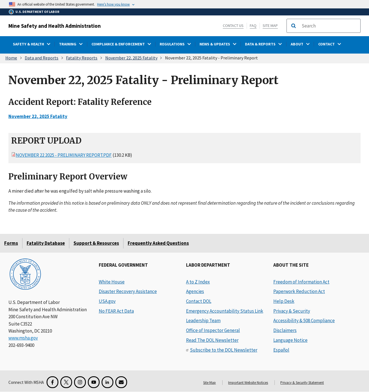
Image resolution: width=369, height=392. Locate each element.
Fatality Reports (81, 58)
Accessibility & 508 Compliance (304, 320)
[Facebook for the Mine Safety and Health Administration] (52, 382)
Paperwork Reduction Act (299, 291)
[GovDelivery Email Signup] (121, 382)
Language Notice (290, 340)
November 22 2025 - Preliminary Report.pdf (64, 155)
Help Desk (283, 301)
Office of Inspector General (213, 330)
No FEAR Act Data (116, 311)
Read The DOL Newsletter (212, 340)
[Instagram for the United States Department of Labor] (80, 382)
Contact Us (233, 25)
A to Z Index (198, 282)
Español (281, 350)
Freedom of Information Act (301, 282)
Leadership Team (203, 320)
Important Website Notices (248, 382)
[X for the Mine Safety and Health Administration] (66, 382)
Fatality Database (46, 243)
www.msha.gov (23, 338)
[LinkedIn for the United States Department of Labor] (107, 382)
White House (112, 282)
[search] (329, 25)
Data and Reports (41, 58)
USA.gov (107, 301)
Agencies (195, 291)
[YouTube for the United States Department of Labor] (94, 382)
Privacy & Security (291, 311)
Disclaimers (285, 330)
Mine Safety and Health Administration (54, 25)
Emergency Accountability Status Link (224, 311)
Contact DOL (198, 301)
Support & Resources (96, 243)
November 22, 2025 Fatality (131, 58)
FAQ (253, 25)
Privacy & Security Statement (302, 382)
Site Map (270, 25)
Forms (11, 243)
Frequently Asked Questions (158, 243)
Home (11, 58)
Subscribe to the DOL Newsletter (223, 350)
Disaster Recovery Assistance (128, 291)
